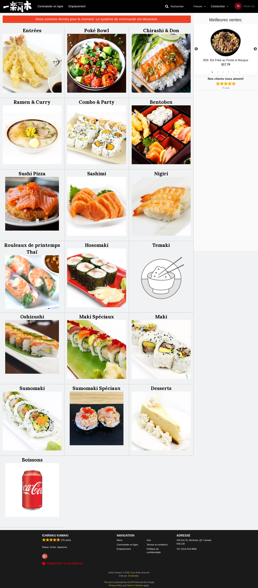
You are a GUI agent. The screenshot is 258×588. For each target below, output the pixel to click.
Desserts (161, 388)
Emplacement (76, 6)
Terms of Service (135, 585)
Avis (149, 540)
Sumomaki (32, 388)
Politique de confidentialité (154, 551)
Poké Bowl (96, 30)
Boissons (32, 460)
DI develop (133, 576)
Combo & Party (96, 102)
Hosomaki (96, 245)
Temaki (161, 245)
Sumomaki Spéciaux (97, 388)
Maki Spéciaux (96, 317)
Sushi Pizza (32, 173)
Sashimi (96, 173)
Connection (218, 6)
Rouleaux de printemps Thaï (32, 248)
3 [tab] (223, 72)
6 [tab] (239, 72)
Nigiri (161, 173)
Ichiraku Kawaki (55, 535)
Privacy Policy (115, 585)
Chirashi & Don (161, 30)
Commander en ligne (50, 6)
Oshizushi (32, 317)
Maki (161, 317)
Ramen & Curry (32, 102)
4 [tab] (228, 72)
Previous (196, 49)
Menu (120, 540)
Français (198, 6)
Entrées (32, 30)
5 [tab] (234, 72)
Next (255, 49)
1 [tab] (212, 72)
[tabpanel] (225, 49)
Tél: (186, 549)
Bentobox (161, 102)
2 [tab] (217, 72)
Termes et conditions (157, 544)
